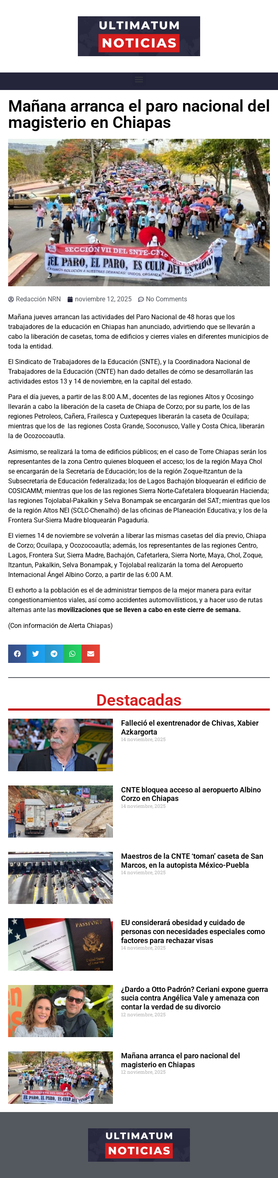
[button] (139, 79)
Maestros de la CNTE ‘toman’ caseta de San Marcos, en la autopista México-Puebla (192, 860)
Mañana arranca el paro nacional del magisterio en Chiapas (180, 1060)
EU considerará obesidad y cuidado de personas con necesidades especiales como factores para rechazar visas (193, 931)
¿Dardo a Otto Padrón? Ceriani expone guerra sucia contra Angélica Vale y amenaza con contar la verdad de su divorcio (194, 998)
